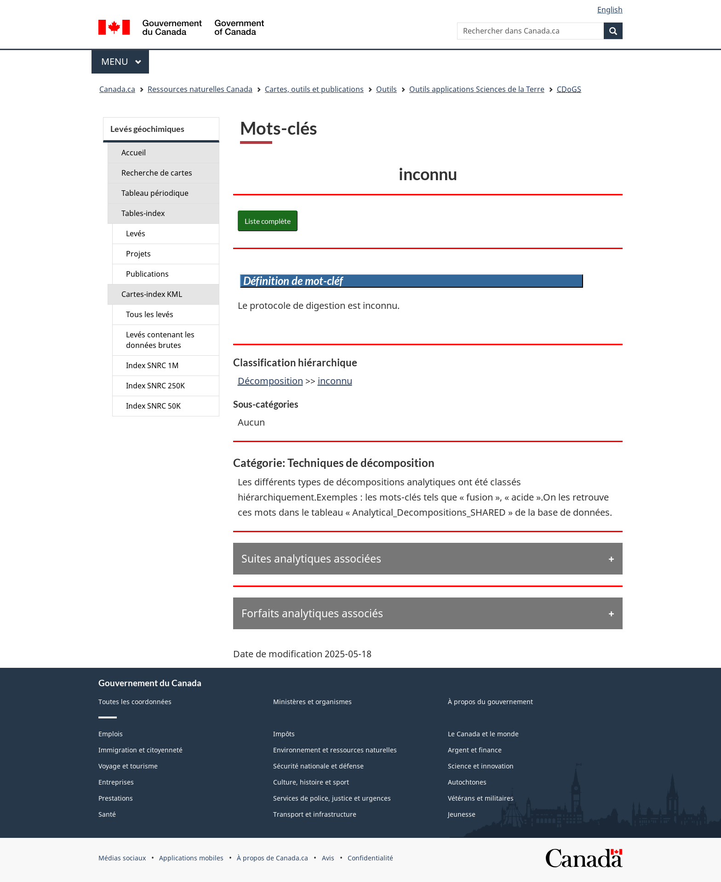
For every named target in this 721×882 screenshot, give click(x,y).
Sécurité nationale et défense (318, 766)
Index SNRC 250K (155, 386)
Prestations (115, 798)
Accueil (133, 153)
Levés (135, 233)
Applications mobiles (191, 858)
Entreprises (116, 782)
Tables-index (143, 213)
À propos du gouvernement (490, 701)
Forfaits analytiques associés (312, 613)
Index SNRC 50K (153, 406)
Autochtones (467, 782)
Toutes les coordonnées (135, 701)
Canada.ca (117, 89)
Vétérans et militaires (481, 798)
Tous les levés (149, 314)
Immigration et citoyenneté (140, 749)
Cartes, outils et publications (314, 89)
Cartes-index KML (151, 294)
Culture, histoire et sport (311, 782)
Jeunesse (461, 814)
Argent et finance (475, 749)
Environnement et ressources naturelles (335, 749)
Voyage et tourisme (128, 766)
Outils (386, 89)
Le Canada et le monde (483, 733)
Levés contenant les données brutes (160, 340)
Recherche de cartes (156, 173)
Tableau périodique (155, 193)
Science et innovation (481, 766)
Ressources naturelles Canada (200, 89)
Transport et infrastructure (314, 814)
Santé (107, 814)
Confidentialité (370, 858)
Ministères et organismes (312, 701)
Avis (328, 858)
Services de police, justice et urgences (332, 798)
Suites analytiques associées (311, 558)
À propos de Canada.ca (272, 858)
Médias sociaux (122, 858)
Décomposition (270, 381)
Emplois (110, 733)
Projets (138, 254)
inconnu (335, 381)
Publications (147, 274)
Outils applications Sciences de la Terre (476, 89)
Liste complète (268, 220)
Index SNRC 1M (152, 365)
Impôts (284, 733)
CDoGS (569, 89)
